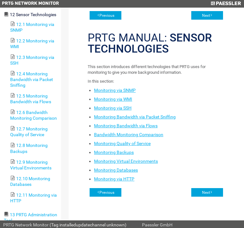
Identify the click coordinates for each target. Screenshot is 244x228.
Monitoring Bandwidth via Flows (126, 125)
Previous (106, 15)
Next (206, 15)
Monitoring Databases (116, 170)
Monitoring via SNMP (115, 90)
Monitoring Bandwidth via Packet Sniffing (135, 116)
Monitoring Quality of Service (122, 143)
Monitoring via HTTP (114, 178)
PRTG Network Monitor (26, 224)
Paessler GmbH (157, 224)
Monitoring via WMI (113, 99)
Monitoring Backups (114, 152)
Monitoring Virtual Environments (126, 161)
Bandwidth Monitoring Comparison (128, 134)
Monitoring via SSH (113, 108)
